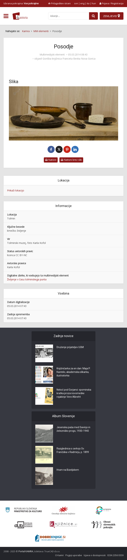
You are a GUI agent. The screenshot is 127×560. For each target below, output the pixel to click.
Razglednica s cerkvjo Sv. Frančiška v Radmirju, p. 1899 (73, 450)
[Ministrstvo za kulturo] (23, 510)
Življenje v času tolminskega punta (26, 279)
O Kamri (59, 555)
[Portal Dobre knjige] (50, 538)
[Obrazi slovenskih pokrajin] (103, 524)
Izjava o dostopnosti (95, 555)
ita (88, 3)
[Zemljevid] (111, 16)
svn (76, 3)
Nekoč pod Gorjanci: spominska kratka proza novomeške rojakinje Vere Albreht (74, 393)
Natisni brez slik (71, 159)
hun (94, 3)
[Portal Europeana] (103, 510)
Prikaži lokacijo (15, 190)
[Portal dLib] (23, 524)
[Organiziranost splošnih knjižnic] (63, 510)
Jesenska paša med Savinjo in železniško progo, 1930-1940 (73, 429)
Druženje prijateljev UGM (70, 347)
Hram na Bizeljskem (68, 469)
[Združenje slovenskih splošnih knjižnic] (63, 524)
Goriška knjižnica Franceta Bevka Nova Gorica (69, 58)
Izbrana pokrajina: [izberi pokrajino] (21, 3)
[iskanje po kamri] (68, 16)
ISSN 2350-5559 (115, 555)
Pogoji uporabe (73, 555)
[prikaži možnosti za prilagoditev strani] (59, 3)
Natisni (50, 159)
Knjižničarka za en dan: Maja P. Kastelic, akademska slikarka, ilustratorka (73, 372)
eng (82, 3)
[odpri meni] (6, 16)
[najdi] (93, 16)
